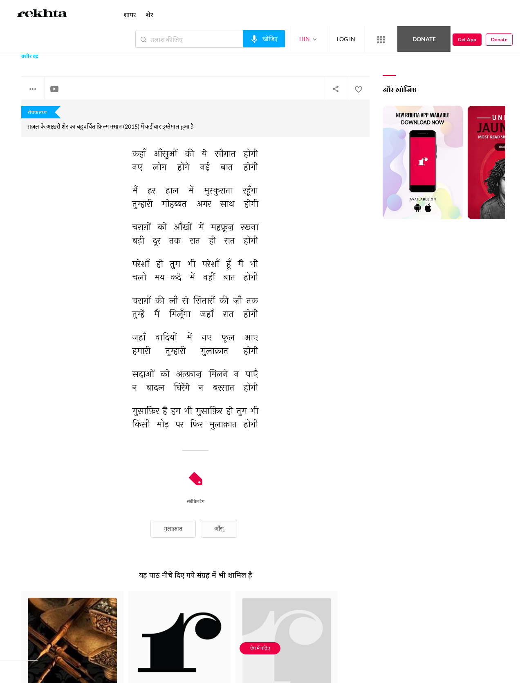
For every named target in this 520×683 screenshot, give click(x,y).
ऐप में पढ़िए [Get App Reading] (260, 648)
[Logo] (42, 15)
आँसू (219, 528)
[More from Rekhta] (381, 39)
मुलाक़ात (173, 528)
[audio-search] (264, 38)
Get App (467, 39)
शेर (149, 14)
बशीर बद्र (29, 57)
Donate (424, 39)
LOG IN (346, 39)
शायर (129, 14)
